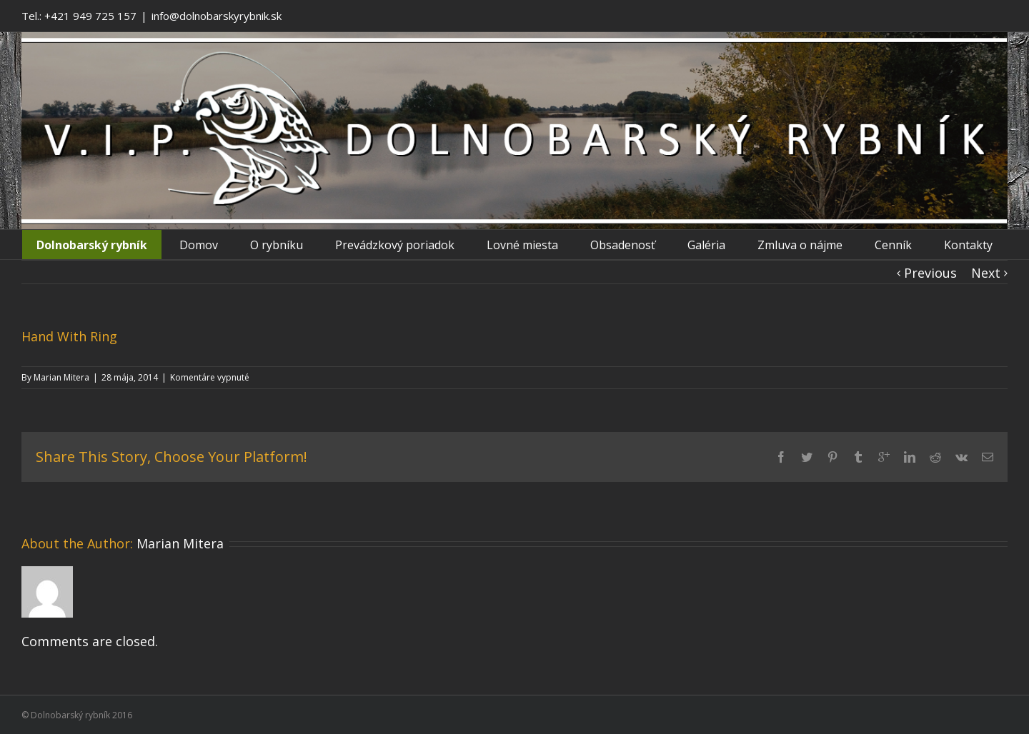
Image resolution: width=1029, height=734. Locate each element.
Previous (930, 272)
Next (985, 272)
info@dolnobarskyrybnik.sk (216, 16)
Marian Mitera (61, 377)
